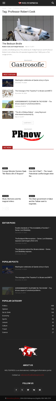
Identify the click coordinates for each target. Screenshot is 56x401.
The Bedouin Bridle (12, 43)
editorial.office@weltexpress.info (32, 375)
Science (5, 40)
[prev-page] (3, 208)
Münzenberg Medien (13, 398)
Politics (5, 168)
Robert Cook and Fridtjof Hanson (13, 46)
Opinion (32, 168)
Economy (5, 196)
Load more (28, 123)
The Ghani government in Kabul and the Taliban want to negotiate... (41, 201)
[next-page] (7, 208)
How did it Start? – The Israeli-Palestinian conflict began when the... (41, 173)
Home (4, 8)
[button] (3, 3)
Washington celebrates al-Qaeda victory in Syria (32, 80)
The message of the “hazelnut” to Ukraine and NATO (33, 91)
